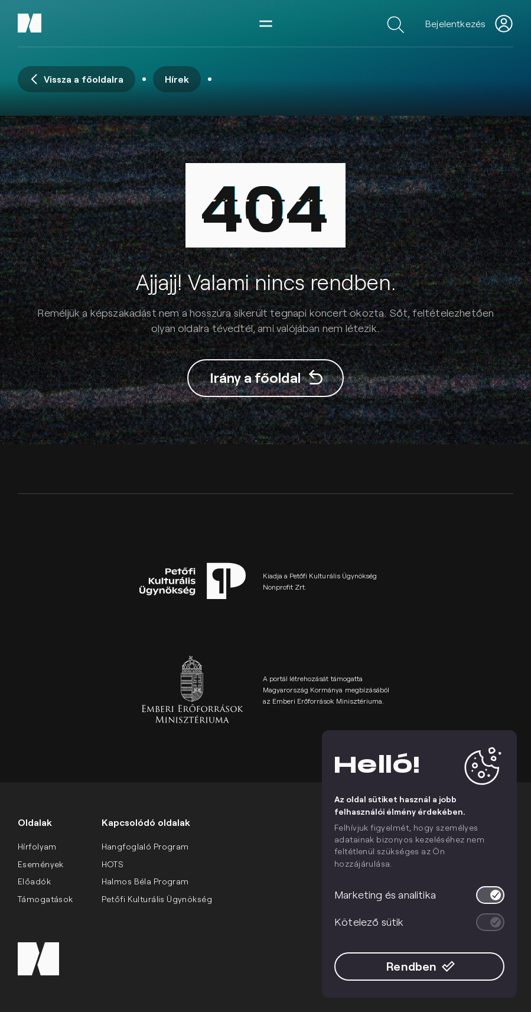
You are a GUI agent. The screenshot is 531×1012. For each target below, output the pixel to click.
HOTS (113, 864)
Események (41, 864)
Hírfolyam (37, 846)
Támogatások (45, 899)
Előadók (34, 881)
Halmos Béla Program (145, 881)
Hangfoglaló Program (145, 846)
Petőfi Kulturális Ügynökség (157, 899)
